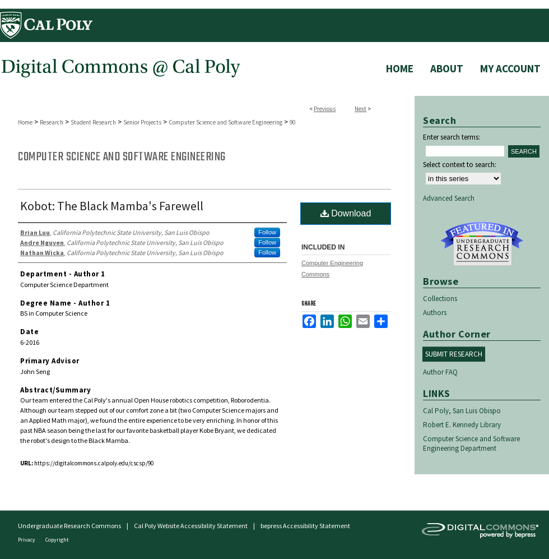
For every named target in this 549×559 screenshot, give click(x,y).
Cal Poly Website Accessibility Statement (191, 525)
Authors (434, 312)
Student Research (93, 122)
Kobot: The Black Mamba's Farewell (111, 206)
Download (345, 213)
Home (25, 122)
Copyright (57, 539)
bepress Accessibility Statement (305, 525)
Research (51, 122)
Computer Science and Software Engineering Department (471, 443)
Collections (440, 298)
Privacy (27, 539)
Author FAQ (440, 372)
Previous (325, 109)
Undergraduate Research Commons (482, 244)
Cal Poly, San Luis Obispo (462, 410)
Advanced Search (448, 198)
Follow (267, 232)
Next (360, 109)
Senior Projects (142, 122)
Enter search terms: (451, 137)
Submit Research (453, 354)
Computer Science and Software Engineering (225, 122)
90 (292, 122)
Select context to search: (459, 164)
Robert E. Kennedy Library (462, 424)
